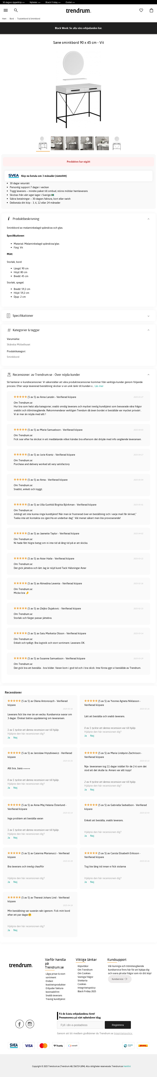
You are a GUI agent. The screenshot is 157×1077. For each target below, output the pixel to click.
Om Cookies (84, 973)
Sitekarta (82, 980)
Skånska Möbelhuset (18, 344)
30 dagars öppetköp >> (14, 2)
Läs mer (99, 386)
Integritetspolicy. (123, 1033)
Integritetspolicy (87, 987)
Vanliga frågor (85, 976)
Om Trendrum (85, 969)
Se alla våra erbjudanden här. (85, 28)
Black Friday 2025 (87, 991)
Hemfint (127, 1066)
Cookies (82, 984)
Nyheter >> (35, 2)
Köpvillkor (83, 966)
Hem (4, 18)
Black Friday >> (53, 2)
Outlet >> (70, 2)
